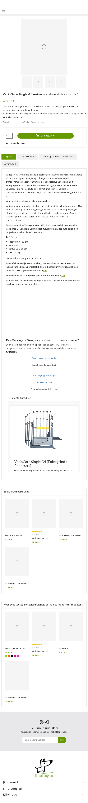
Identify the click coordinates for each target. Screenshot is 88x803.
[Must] (12, 656)
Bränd (6, 122)
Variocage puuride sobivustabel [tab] (58, 156)
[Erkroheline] (6, 656)
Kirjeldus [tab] (8, 156)
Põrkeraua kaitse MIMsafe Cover (13, 535)
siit (45, 270)
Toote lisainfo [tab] (27, 156)
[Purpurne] (18, 656)
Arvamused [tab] (10, 163)
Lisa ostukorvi (45, 135)
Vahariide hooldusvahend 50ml (69, 648)
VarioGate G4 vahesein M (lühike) (70, 535)
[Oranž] (9, 656)
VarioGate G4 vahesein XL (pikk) (16, 583)
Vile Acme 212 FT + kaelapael (15, 648)
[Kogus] (9, 136)
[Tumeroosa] (15, 656)
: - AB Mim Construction (32, 122)
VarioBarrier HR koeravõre (40, 538)
